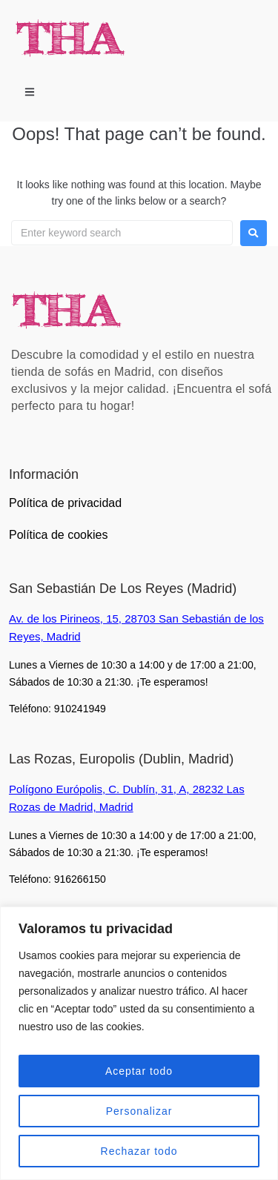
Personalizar (139, 1111)
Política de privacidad (65, 503)
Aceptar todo (139, 1071)
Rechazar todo (138, 1151)
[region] (139, 1043)
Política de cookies (58, 534)
